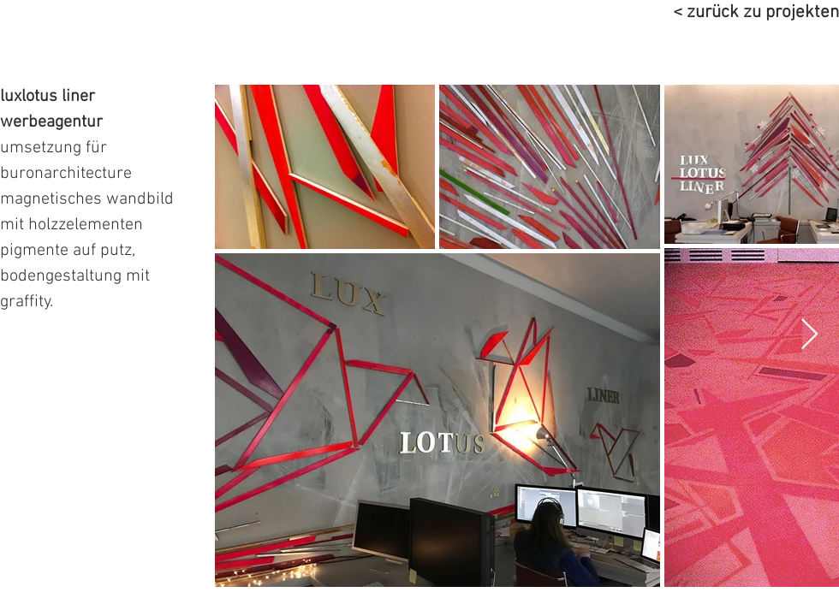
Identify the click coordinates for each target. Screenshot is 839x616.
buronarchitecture (66, 173)
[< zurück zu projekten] (719, 12)
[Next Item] (809, 335)
